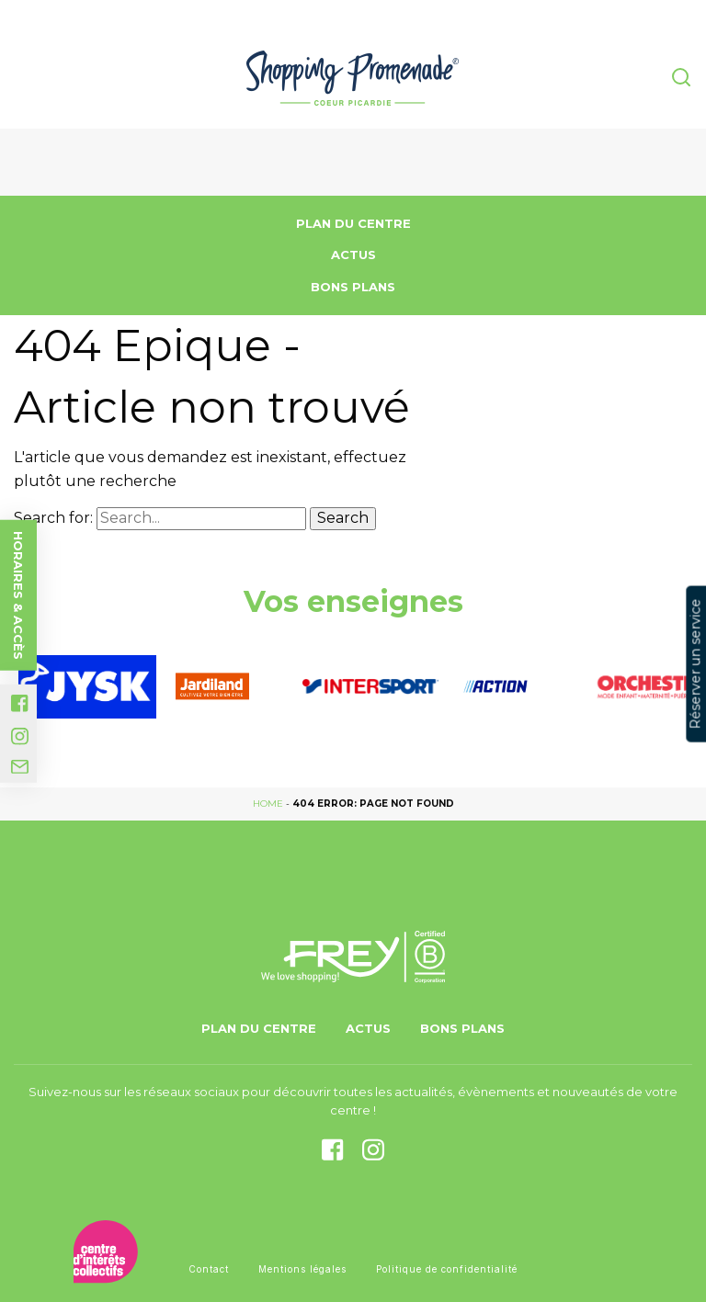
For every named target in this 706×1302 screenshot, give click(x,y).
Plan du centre (353, 223)
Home (268, 804)
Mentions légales (302, 1268)
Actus (353, 254)
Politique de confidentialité (447, 1268)
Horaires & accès (18, 594)
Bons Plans (353, 286)
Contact (208, 1268)
